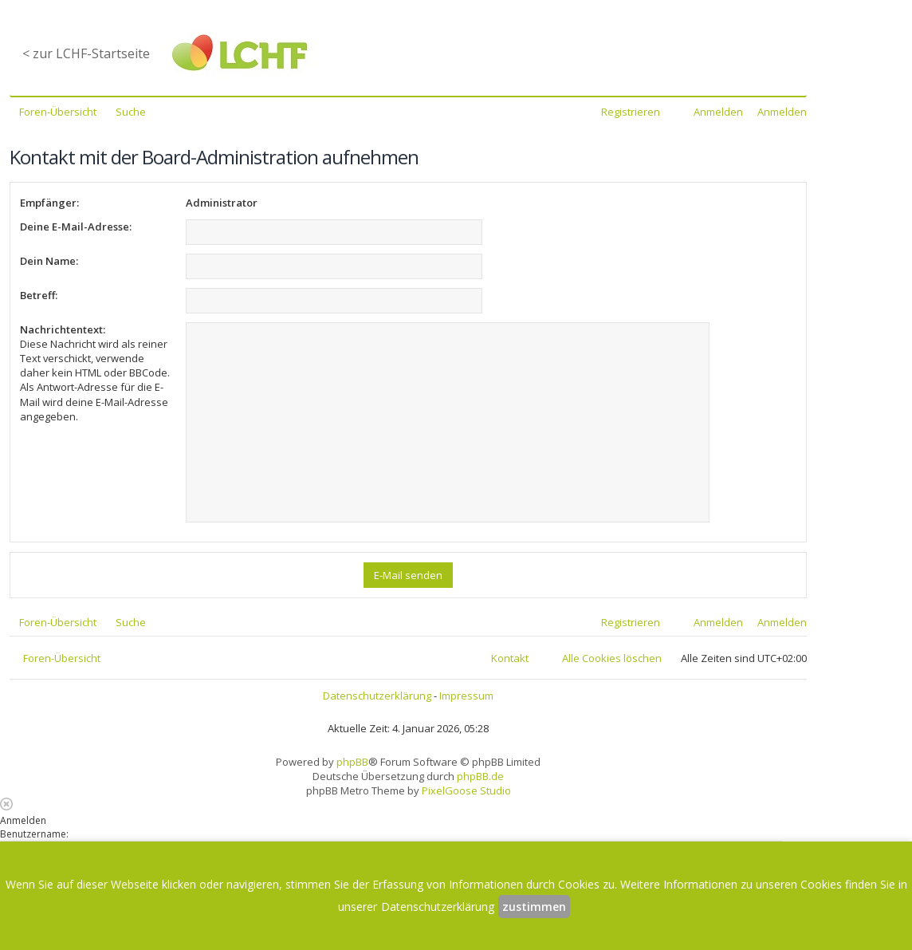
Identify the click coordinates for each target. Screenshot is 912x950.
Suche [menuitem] (131, 111)
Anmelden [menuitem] (718, 111)
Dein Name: (49, 261)
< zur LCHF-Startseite (86, 53)
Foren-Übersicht (61, 658)
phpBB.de (480, 776)
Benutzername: (34, 834)
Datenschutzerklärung (377, 695)
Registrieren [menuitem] (630, 111)
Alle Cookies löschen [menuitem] (612, 658)
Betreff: (38, 295)
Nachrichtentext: (62, 329)
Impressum (466, 695)
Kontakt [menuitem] (510, 658)
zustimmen (534, 906)
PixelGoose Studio (466, 790)
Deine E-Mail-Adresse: (76, 226)
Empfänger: (49, 202)
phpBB (352, 762)
